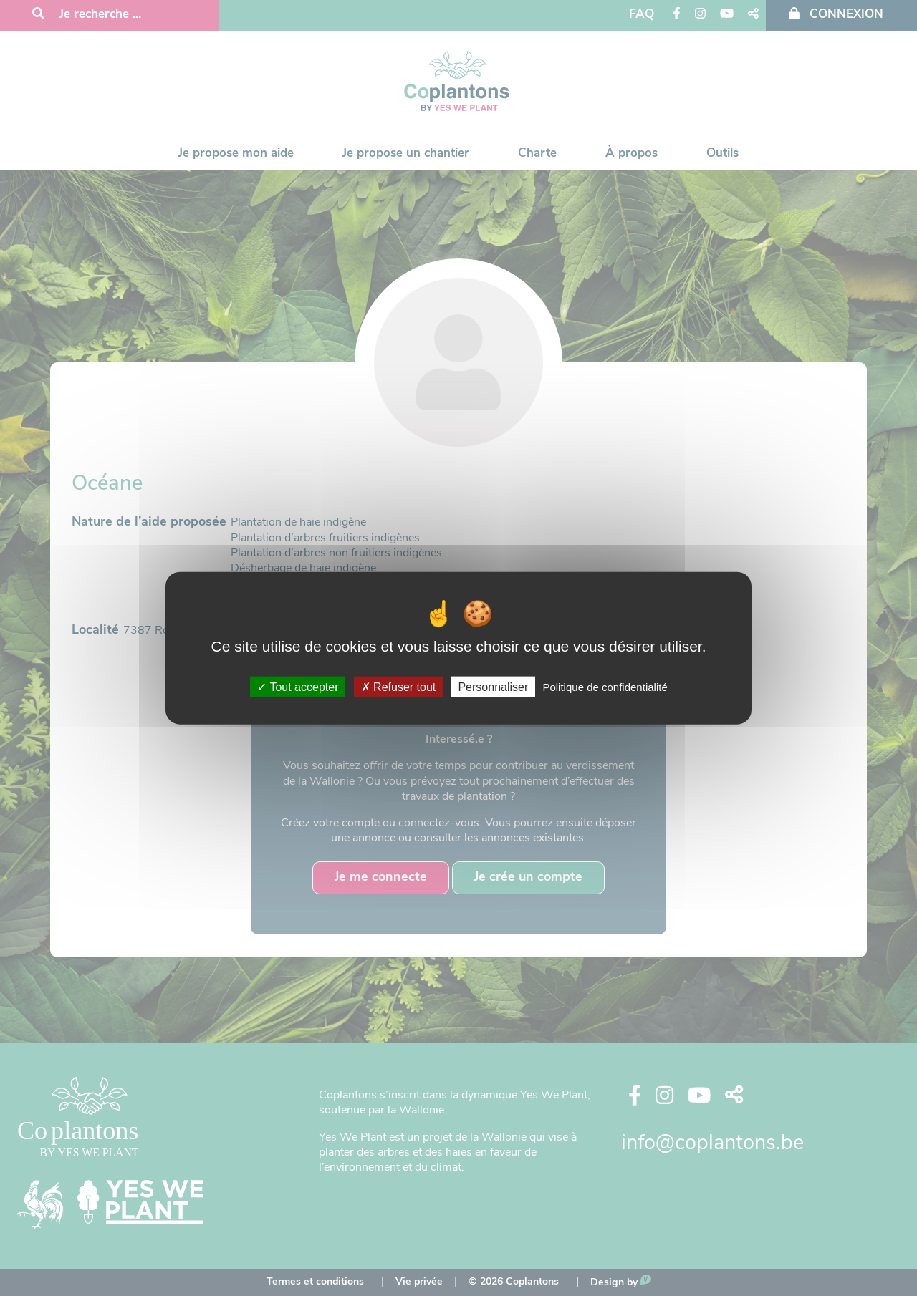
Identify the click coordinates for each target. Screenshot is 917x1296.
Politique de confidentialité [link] (604, 686)
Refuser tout (398, 686)
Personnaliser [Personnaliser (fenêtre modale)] (493, 686)
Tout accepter (297, 686)
